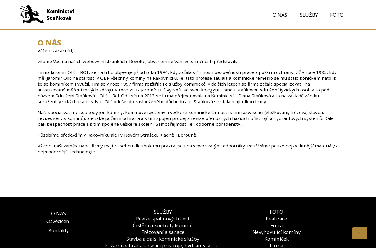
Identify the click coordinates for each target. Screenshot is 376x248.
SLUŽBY (309, 14)
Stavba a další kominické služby (162, 238)
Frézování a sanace (162, 232)
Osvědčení (58, 221)
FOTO (337, 14)
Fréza (276, 225)
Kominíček (276, 238)
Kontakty (58, 230)
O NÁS (280, 14)
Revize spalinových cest (162, 218)
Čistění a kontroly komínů (163, 225)
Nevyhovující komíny (276, 232)
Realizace (276, 218)
